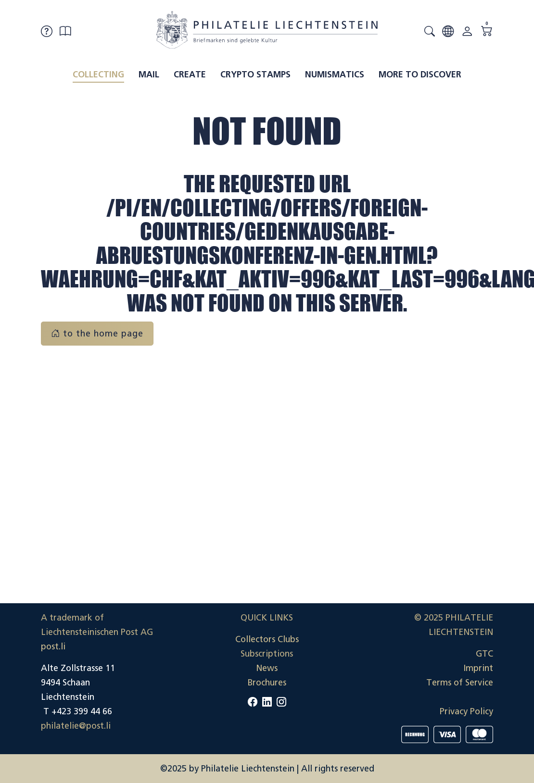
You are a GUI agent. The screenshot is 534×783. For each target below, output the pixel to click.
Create (190, 74)
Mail (149, 74)
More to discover (420, 74)
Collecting (98, 74)
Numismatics (334, 74)
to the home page (97, 333)
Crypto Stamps (255, 74)
